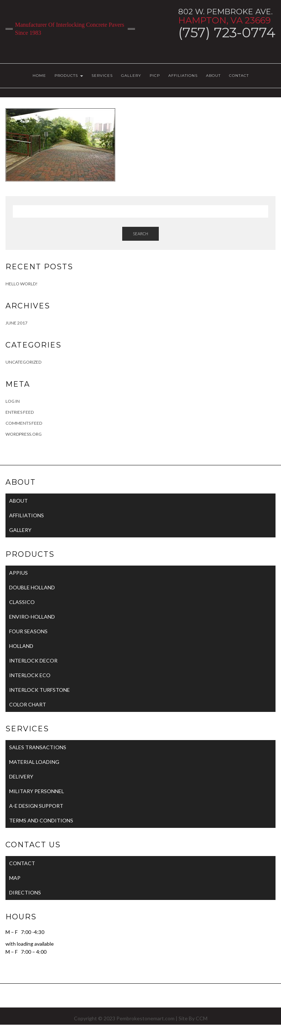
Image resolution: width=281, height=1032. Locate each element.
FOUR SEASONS (28, 631)
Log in (12, 401)
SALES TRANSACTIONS (37, 747)
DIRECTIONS (25, 892)
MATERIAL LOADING (34, 762)
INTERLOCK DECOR (33, 660)
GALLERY (131, 75)
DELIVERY (21, 776)
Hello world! (21, 283)
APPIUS (18, 573)
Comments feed (23, 423)
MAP (14, 878)
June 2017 (16, 323)
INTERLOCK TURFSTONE (39, 690)
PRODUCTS (69, 75)
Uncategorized (23, 362)
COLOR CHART (27, 704)
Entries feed (19, 412)
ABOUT (213, 75)
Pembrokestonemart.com (145, 1018)
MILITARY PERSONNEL (36, 791)
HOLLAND (21, 646)
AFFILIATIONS (183, 75)
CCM (201, 1018)
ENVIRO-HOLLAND (32, 616)
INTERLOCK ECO (29, 675)
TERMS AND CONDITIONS (41, 820)
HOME (39, 75)
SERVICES (102, 75)
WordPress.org (23, 434)
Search (140, 233)
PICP (155, 75)
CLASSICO (22, 602)
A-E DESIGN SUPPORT (36, 806)
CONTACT (239, 75)
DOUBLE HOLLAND (32, 587)
